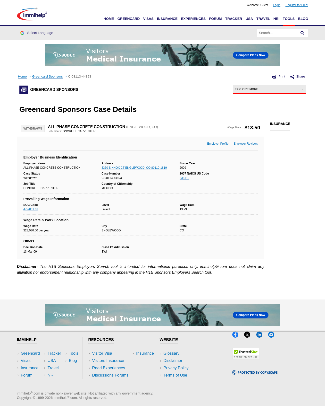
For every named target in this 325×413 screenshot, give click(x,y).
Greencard (128, 19)
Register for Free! (296, 5)
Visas (148, 19)
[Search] (302, 33)
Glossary (172, 353)
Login (276, 5)
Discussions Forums (110, 375)
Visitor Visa (102, 353)
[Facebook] (238, 339)
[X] (250, 339)
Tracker (233, 19)
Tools (289, 19)
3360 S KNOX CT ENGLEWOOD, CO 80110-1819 (134, 167)
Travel (263, 19)
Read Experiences (108, 368)
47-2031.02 (30, 209)
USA (249, 19)
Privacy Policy (176, 368)
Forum (215, 19)
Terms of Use (175, 375)
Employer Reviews (246, 143)
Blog (303, 19)
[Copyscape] (254, 376)
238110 (184, 178)
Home (109, 19)
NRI (276, 19)
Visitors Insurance (108, 360)
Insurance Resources (111, 382)
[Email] (273, 339)
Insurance (167, 19)
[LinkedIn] (262, 339)
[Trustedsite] (245, 361)
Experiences (193, 19)
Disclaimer (173, 360)
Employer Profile (218, 143)
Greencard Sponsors (47, 76)
